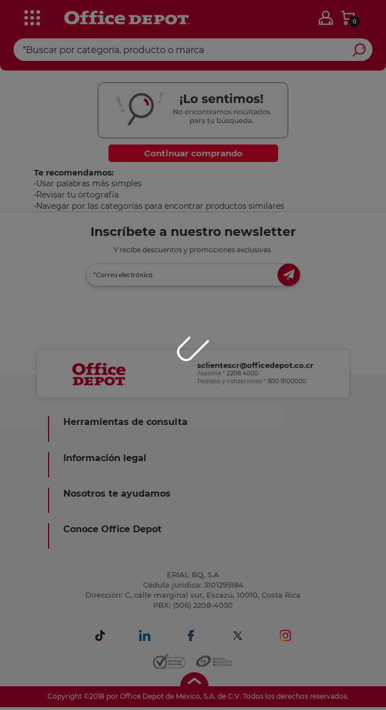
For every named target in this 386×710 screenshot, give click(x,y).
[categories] (32, 16)
